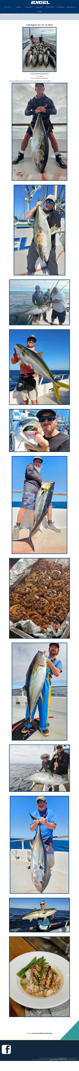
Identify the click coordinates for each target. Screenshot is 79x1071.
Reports (7, 7)
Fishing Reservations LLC (59, 1061)
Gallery (39, 7)
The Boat (61, 7)
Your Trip (50, 7)
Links (18, 7)
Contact (29, 7)
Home (39, 12)
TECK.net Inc (63, 1058)
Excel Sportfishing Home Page (42, 1033)
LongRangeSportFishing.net (58, 1059)
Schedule (71, 7)
